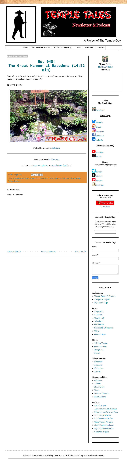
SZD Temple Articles (102, 415)
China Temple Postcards (103, 422)
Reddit (98, 127)
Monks (78, 178)
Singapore (98, 362)
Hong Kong (98, 350)
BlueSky (99, 122)
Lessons (78, 48)
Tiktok (98, 157)
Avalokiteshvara (18, 178)
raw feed (63, 165)
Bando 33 (98, 315)
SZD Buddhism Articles (103, 419)
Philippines (98, 368)
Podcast (10, 181)
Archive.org (53, 159)
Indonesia (98, 365)
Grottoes (67, 178)
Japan (73, 178)
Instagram (100, 131)
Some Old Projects (101, 432)
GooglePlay (43, 165)
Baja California (100, 397)
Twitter (99, 172)
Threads (99, 176)
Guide (25, 48)
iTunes (34, 165)
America (97, 371)
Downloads (89, 48)
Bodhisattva (51, 178)
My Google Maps (101, 303)
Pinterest (99, 181)
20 (108, 328)
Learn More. (105, 207)
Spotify (55, 165)
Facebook (100, 136)
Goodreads (100, 185)
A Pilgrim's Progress (102, 299)
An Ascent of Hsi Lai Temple (105, 409)
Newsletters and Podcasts (41, 48)
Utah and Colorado (101, 393)
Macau (97, 353)
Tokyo (96, 331)
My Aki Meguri (100, 405)
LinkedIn (99, 140)
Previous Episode (14, 251)
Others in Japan (100, 334)
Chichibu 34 (99, 318)
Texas (96, 390)
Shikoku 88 (98, 328)
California (98, 380)
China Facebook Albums (103, 425)
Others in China (100, 346)
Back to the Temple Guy (62, 48)
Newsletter (100, 110)
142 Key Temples (101, 343)
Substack (56, 148)
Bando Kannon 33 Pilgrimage (35, 178)
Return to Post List (48, 251)
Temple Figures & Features (104, 296)
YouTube (99, 152)
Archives (100, 48)
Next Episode (80, 251)
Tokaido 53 (98, 321)
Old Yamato (99, 325)
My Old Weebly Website (103, 428)
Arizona (97, 384)
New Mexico (99, 387)
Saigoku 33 (98, 311)
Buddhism (59, 178)
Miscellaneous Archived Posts (106, 412)
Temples (17, 181)
